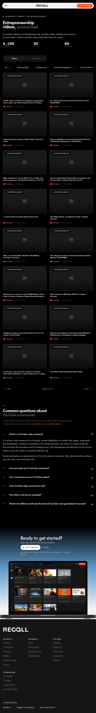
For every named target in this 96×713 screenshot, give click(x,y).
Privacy (7, 707)
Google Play (10, 689)
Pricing (7, 651)
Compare (8, 647)
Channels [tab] (35, 58)
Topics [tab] (14, 58)
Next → (87, 389)
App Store (9, 685)
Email (56, 660)
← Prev (8, 389)
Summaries (9, 660)
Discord (57, 647)
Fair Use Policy (47, 707)
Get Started (85, 5)
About (6, 643)
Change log (34, 651)
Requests (33, 647)
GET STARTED (30, 547)
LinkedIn (58, 656)
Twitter (57, 643)
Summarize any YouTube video (46, 424)
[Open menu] (5, 5)
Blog (6, 656)
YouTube (58, 651)
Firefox (7, 680)
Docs (6, 664)
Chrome (7, 676)
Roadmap (34, 656)
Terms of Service (25, 707)
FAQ (30, 643)
